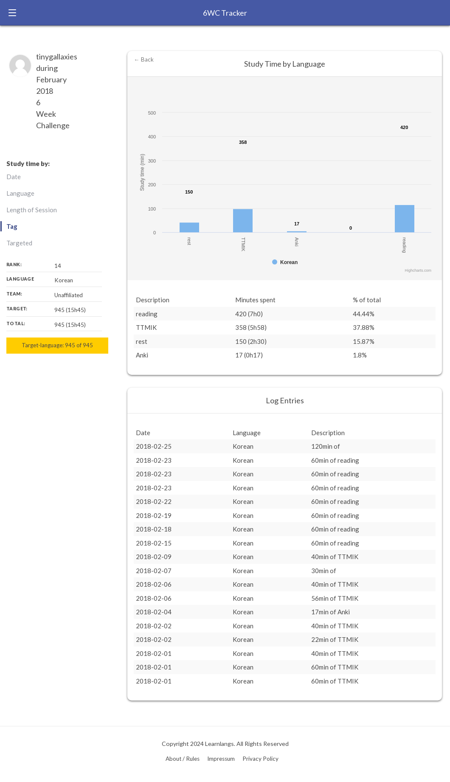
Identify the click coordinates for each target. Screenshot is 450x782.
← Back (144, 59)
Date (13, 176)
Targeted (19, 243)
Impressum (221, 758)
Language (20, 193)
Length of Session (31, 210)
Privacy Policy (260, 758)
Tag (11, 226)
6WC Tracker (225, 12)
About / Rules (183, 758)
